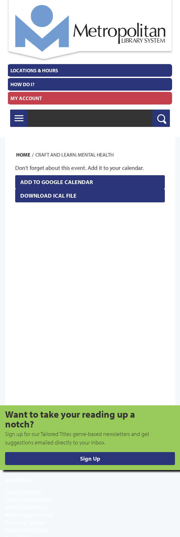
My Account (26, 98)
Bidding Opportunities (29, 515)
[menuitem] (90, 70)
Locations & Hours (34, 70)
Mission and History (26, 507)
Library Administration (29, 500)
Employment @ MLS (26, 530)
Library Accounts (23, 492)
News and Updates (25, 522)
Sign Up (90, 458)
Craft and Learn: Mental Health (74, 155)
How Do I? (22, 84)
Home (23, 155)
